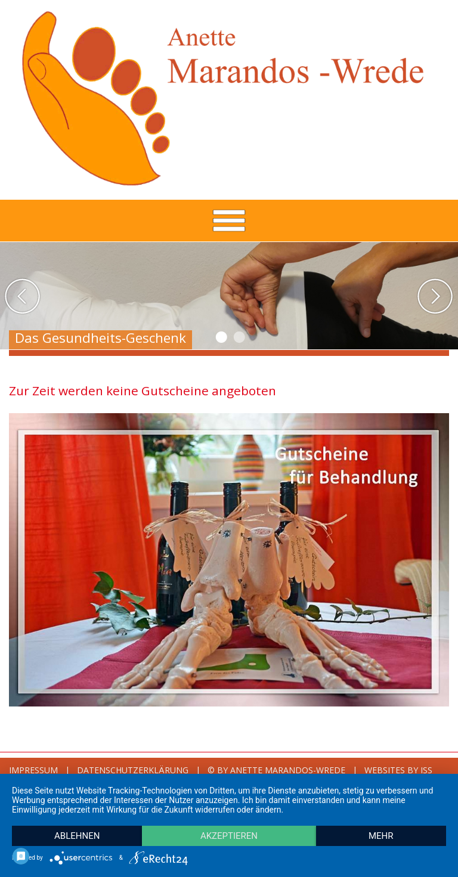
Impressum (33, 770)
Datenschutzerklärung (132, 770)
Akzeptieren (229, 835)
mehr (381, 835)
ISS (426, 770)
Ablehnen (77, 835)
